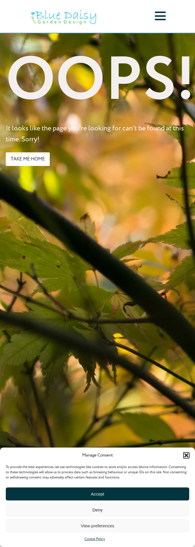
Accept (97, 493)
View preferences (97, 525)
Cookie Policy (94, 539)
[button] (186, 455)
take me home (28, 159)
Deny (97, 509)
